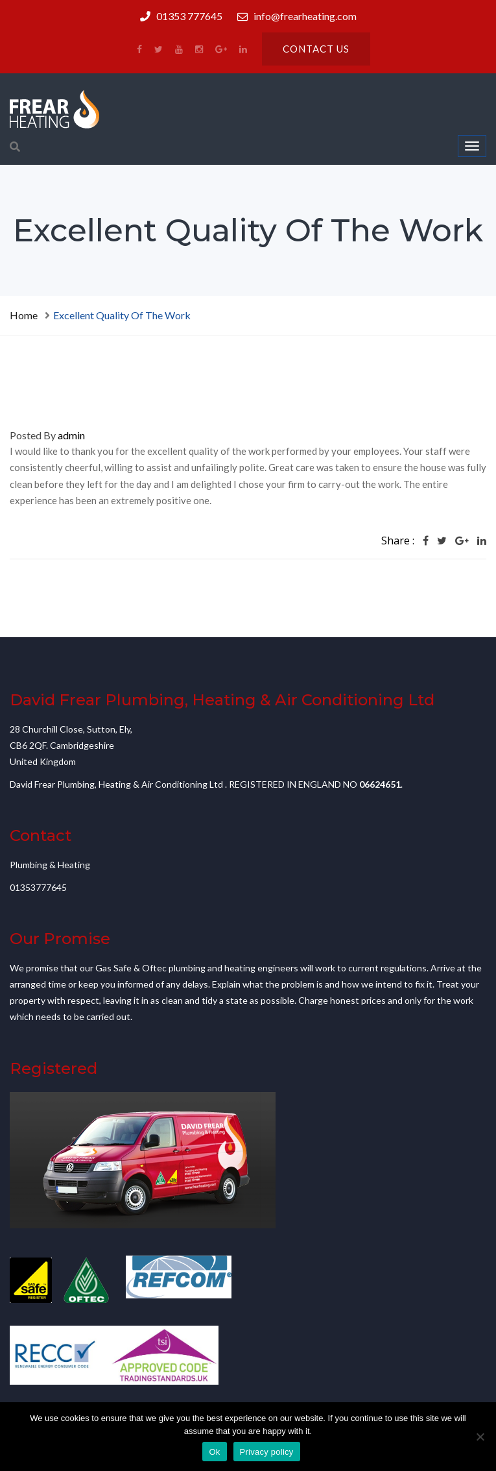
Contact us (316, 49)
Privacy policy (267, 1452)
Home (24, 315)
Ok (214, 1452)
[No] (479, 1436)
